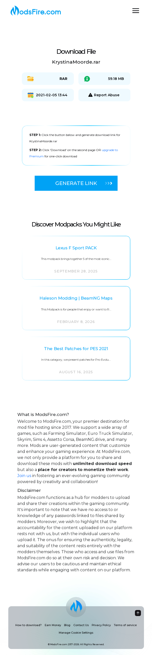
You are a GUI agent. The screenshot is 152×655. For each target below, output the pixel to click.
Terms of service (125, 625)
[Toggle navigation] (135, 10)
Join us (24, 475)
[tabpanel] (76, 145)
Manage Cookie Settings (76, 632)
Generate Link (83, 183)
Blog (67, 625)
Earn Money (53, 625)
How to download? (28, 625)
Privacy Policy (101, 625)
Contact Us (81, 625)
